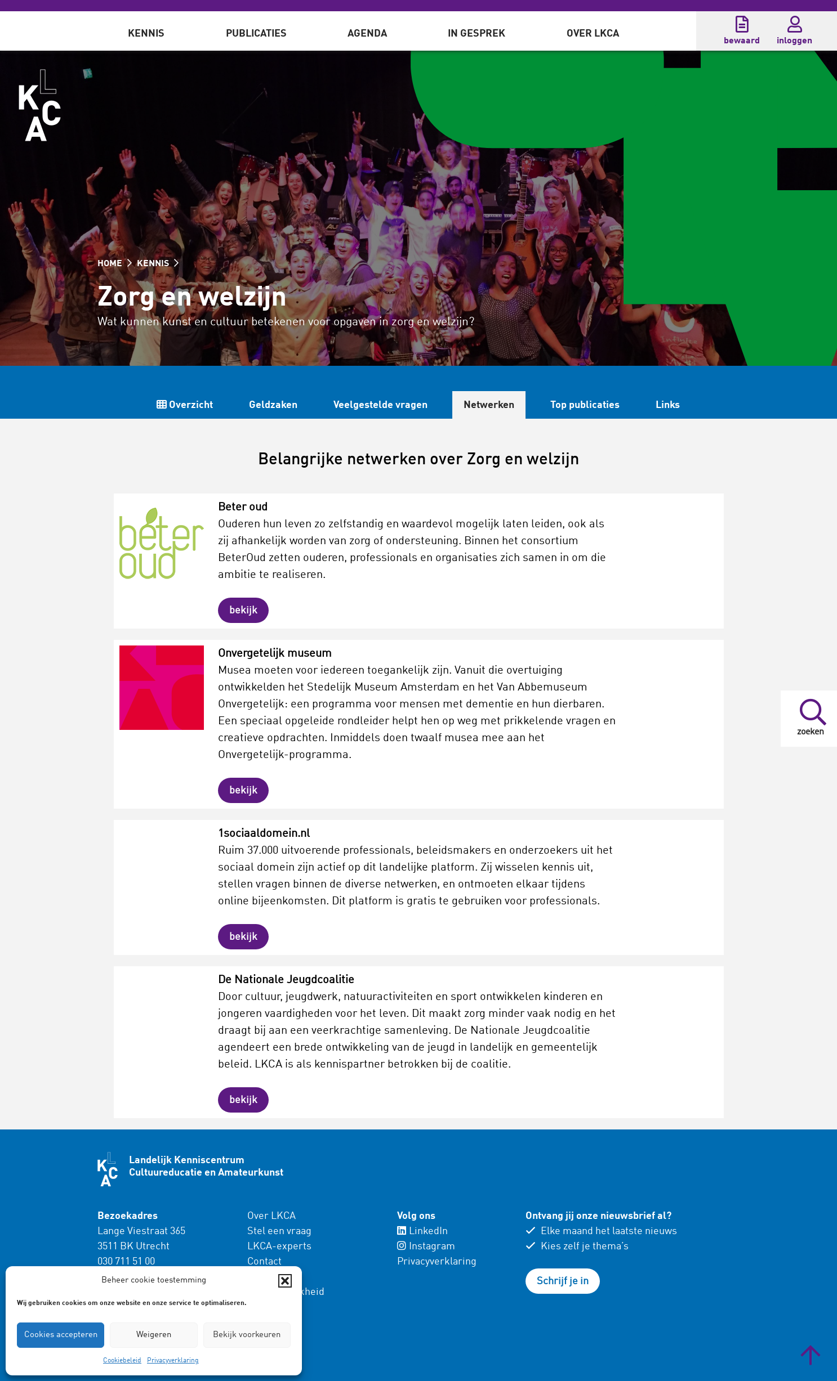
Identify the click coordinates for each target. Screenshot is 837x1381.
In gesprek (476, 34)
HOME (114, 263)
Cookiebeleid (122, 1360)
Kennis (146, 34)
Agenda (367, 34)
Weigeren (153, 1335)
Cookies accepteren (60, 1335)
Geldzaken (273, 405)
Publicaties (256, 34)
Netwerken (489, 405)
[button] (285, 1280)
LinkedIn (422, 1231)
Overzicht (185, 405)
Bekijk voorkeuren (247, 1335)
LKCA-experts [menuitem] (279, 1246)
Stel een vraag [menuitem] (279, 1231)
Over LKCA (593, 34)
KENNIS (158, 263)
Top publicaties (585, 405)
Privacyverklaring (173, 1360)
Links (668, 405)
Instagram (426, 1246)
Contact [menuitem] (264, 1262)
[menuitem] (146, 31)
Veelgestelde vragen (380, 405)
